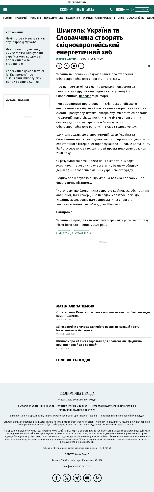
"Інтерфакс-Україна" (93, 421)
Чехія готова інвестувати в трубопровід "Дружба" (25, 40)
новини (7, 18)
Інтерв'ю (119, 18)
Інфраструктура (53, 18)
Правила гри (72, 18)
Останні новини (17, 100)
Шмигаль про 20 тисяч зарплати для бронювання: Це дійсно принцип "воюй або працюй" (99, 343)
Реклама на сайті (28, 406)
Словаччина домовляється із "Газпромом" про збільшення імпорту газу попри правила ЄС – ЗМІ (25, 76)
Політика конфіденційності (73, 406)
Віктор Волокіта (66, 58)
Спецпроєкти (103, 18)
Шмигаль (64, 233)
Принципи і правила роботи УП (77, 410)
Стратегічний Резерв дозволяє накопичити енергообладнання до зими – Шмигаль (103, 314)
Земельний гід (135, 18)
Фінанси (88, 18)
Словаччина (81, 233)
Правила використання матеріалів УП (114, 406)
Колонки (35, 18)
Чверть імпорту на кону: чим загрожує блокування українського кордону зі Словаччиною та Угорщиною (25, 56)
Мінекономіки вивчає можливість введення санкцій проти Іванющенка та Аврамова (98, 328)
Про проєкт (47, 406)
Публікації (21, 18)
